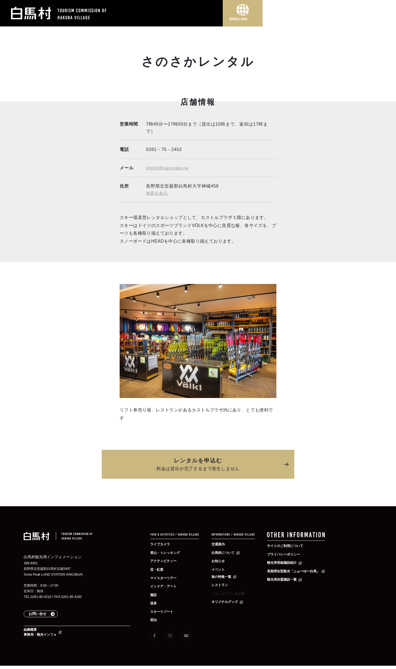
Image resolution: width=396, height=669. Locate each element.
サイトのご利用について (288, 546)
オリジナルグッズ (226, 601)
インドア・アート (165, 586)
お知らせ (219, 561)
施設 (154, 594)
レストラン (221, 585)
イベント (219, 569)
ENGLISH (242, 21)
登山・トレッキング (167, 552)
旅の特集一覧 (223, 576)
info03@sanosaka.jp (168, 168)
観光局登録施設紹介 (284, 563)
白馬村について (224, 552)
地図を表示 (157, 193)
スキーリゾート (163, 611)
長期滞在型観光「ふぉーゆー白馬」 (298, 572)
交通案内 (219, 544)
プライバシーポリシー (286, 554)
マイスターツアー (165, 577)
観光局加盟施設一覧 (284, 580)
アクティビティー (165, 561)
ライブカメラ (161, 544)
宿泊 (154, 619)
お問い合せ (43, 614)
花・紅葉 (158, 569)
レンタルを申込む (198, 464)
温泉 (154, 603)
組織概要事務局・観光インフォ (43, 634)
